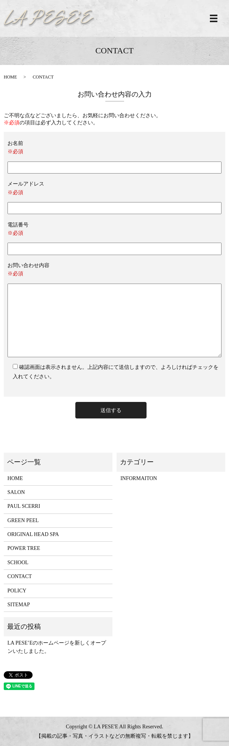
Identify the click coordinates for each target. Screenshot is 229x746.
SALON (16, 492)
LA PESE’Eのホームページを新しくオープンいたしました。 (56, 647)
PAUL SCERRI (23, 506)
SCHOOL (17, 562)
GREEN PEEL (23, 520)
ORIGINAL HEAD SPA (33, 534)
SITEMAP (18, 604)
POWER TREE (23, 548)
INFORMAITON (138, 478)
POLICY (17, 590)
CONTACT (19, 576)
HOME (10, 77)
